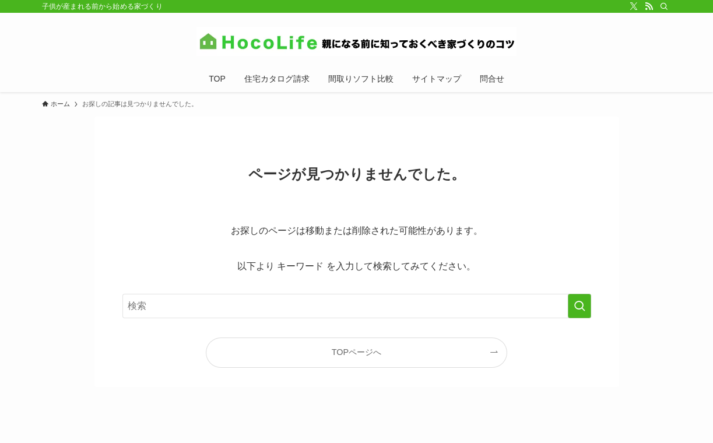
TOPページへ (356, 352)
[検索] (664, 6)
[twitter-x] (633, 6)
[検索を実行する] (579, 306)
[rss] (648, 6)
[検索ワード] (356, 306)
